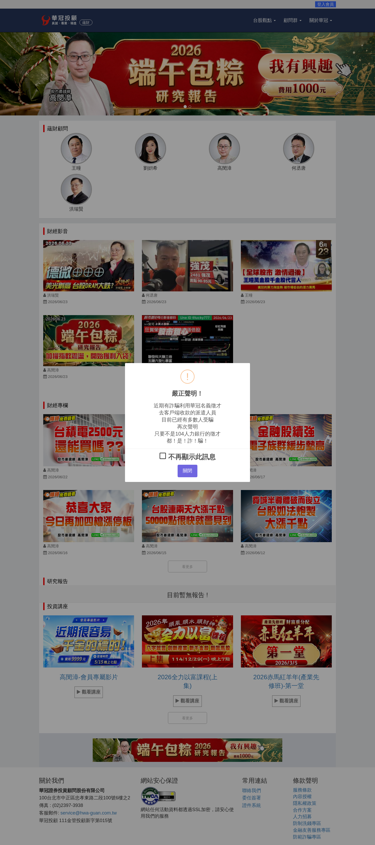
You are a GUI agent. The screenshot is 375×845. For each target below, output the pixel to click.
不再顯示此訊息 (187, 456)
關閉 (187, 470)
